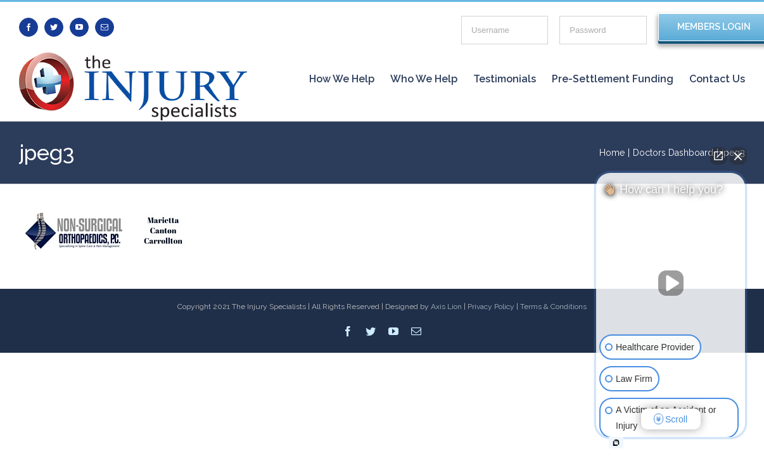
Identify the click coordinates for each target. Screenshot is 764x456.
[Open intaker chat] (616, 442)
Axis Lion (446, 306)
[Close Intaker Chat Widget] (738, 156)
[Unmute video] (671, 283)
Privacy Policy (491, 306)
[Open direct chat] (718, 156)
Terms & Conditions (553, 306)
